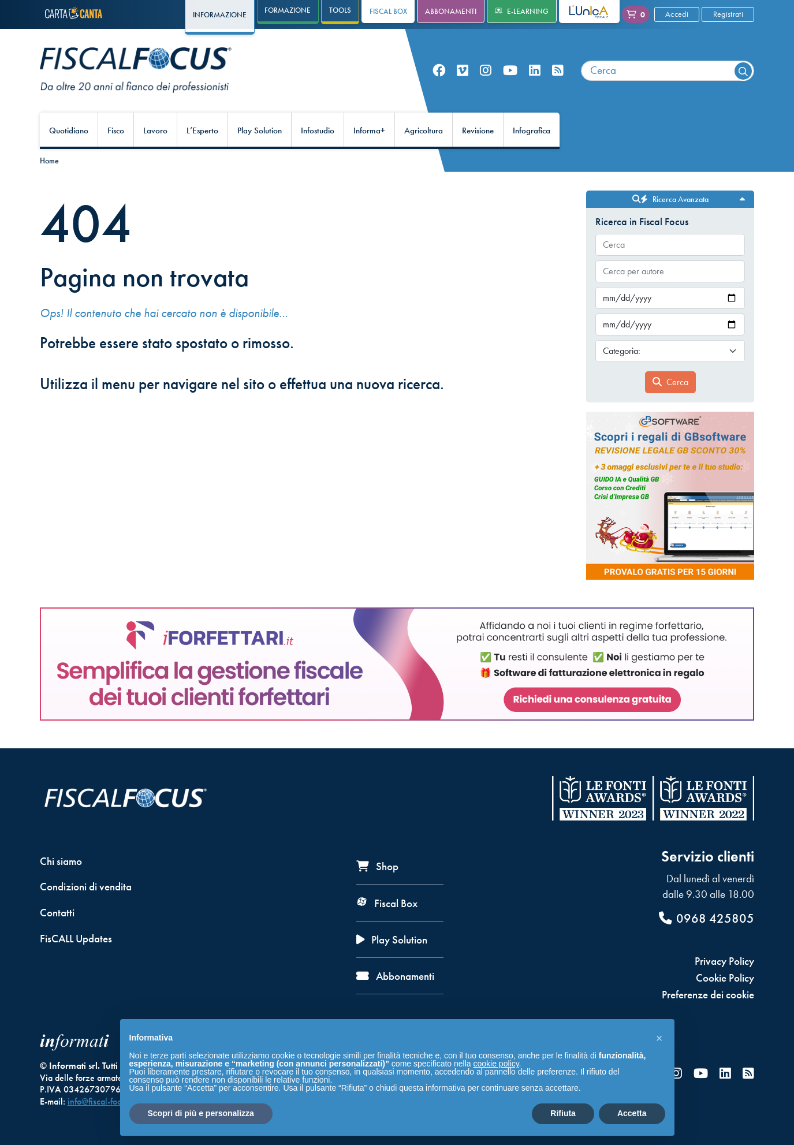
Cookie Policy (725, 978)
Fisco (115, 130)
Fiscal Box (388, 11)
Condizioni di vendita (86, 886)
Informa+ (369, 130)
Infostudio (317, 130)
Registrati (728, 14)
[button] (659, 1037)
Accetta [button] (632, 1113)
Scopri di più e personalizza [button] (201, 1113)
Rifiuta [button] (563, 1113)
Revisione (478, 130)
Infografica (531, 130)
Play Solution (259, 130)
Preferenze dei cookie (708, 994)
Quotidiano (68, 130)
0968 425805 (706, 918)
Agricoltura (423, 130)
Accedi (676, 14)
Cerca (670, 382)
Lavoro (155, 130)
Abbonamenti (450, 11)
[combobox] (667, 71)
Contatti (57, 912)
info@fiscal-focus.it (102, 1101)
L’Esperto (202, 130)
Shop (377, 866)
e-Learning (522, 11)
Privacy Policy (724, 961)
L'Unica (580, 11)
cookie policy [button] (496, 1063)
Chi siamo (61, 861)
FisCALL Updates (76, 938)
